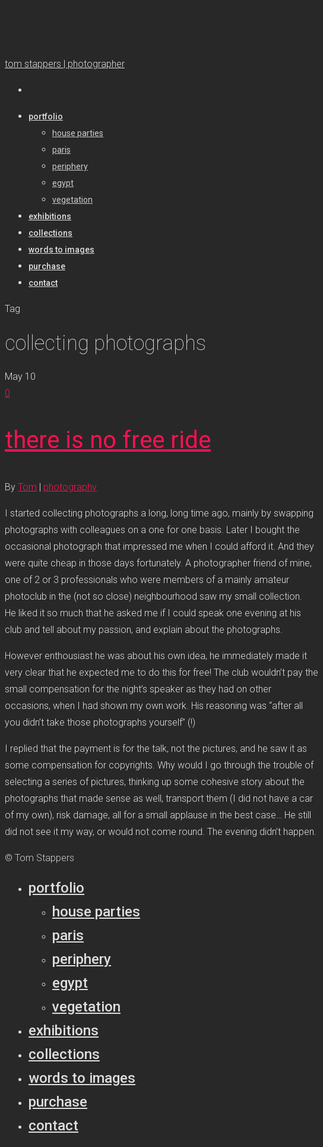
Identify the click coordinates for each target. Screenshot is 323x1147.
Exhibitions (63, 1030)
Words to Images (81, 1078)
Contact (53, 1125)
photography (70, 487)
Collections (64, 1054)
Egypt (70, 983)
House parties (96, 911)
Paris (68, 935)
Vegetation (86, 1006)
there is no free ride (108, 440)
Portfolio (56, 888)
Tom (27, 487)
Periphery (81, 959)
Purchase (57, 1102)
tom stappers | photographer (65, 64)
